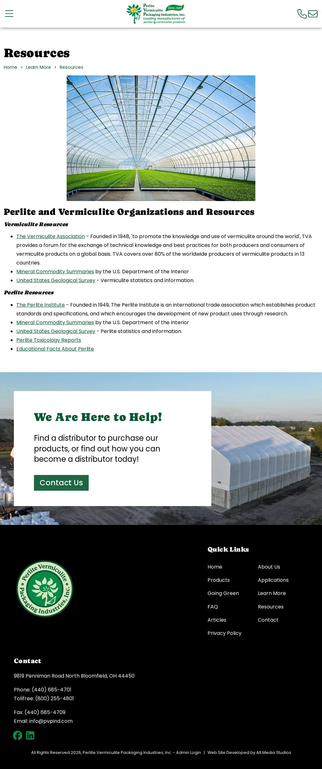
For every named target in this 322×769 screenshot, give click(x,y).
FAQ (213, 607)
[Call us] (302, 13)
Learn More (38, 67)
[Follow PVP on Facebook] (17, 735)
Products (219, 580)
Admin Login (188, 752)
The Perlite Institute (40, 304)
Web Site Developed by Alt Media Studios (249, 752)
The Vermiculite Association (50, 236)
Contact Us (61, 482)
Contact (268, 620)
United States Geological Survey (55, 280)
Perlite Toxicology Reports (48, 340)
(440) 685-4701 (51, 689)
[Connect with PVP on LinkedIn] (30, 735)
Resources (71, 67)
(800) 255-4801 (54, 698)
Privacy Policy (225, 633)
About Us (269, 567)
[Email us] (313, 13)
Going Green (223, 593)
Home (10, 67)
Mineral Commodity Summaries (55, 271)
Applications (273, 580)
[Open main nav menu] (9, 13)
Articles (217, 620)
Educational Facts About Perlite (55, 348)
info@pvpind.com (51, 721)
